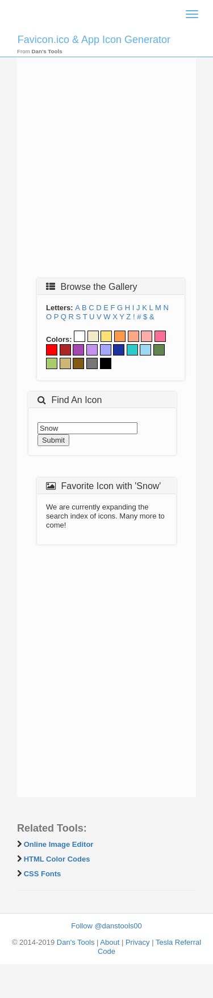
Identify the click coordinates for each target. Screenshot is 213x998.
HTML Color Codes (57, 859)
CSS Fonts (42, 873)
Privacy (138, 942)
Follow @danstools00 (106, 926)
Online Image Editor (59, 844)
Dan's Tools (76, 942)
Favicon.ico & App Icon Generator (94, 39)
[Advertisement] (106, 161)
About (109, 942)
